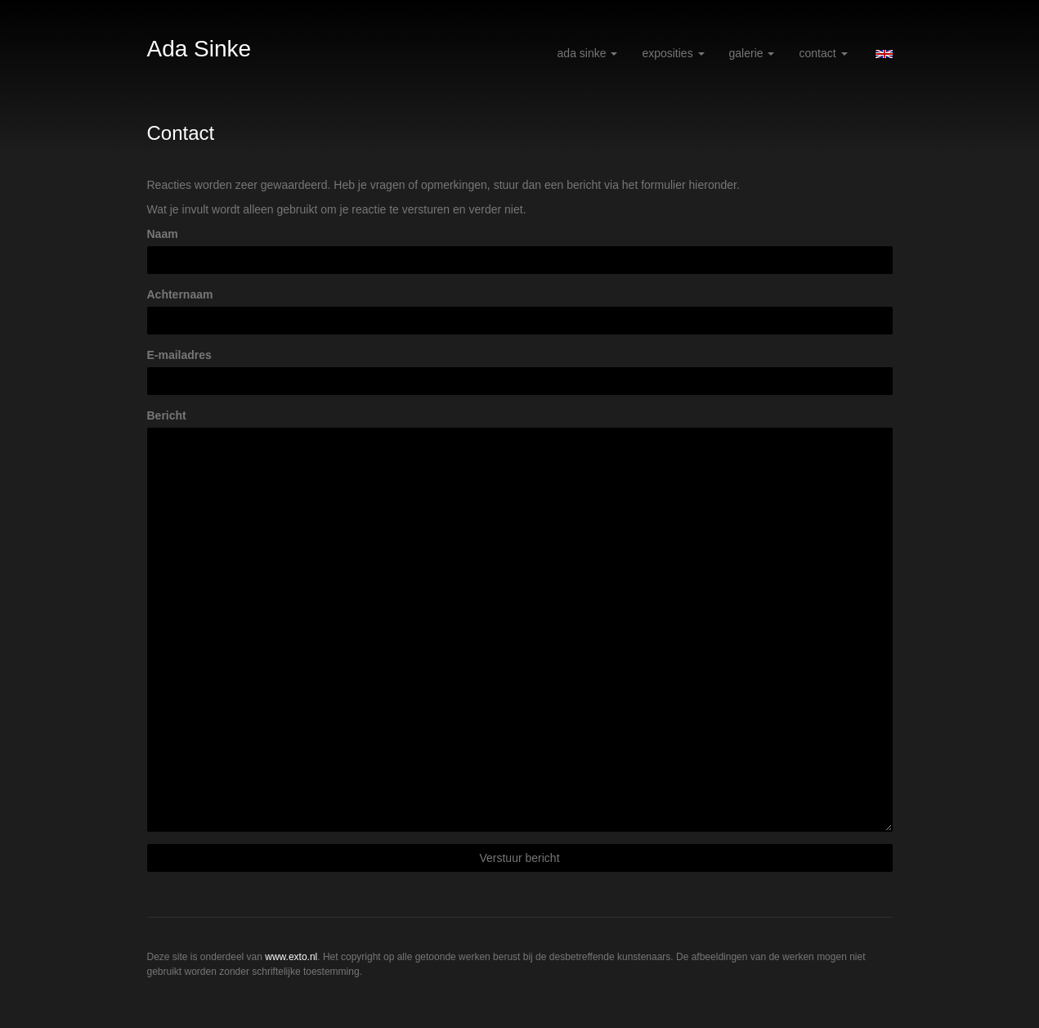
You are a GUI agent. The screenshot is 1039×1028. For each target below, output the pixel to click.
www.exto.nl (291, 957)
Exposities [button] (673, 53)
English (884, 54)
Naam (162, 233)
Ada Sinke (199, 48)
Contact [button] (823, 53)
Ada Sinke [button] (588, 53)
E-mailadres (179, 354)
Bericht (166, 415)
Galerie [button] (752, 53)
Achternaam (180, 294)
